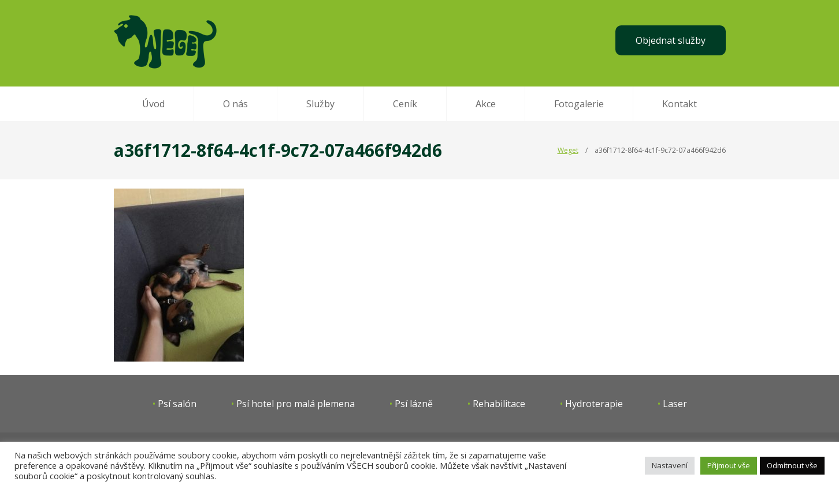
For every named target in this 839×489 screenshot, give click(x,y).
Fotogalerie (579, 103)
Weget (568, 150)
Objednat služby (671, 40)
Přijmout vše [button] (728, 465)
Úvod (153, 103)
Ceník (405, 103)
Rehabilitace (499, 403)
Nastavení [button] (670, 465)
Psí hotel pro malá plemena (295, 403)
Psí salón (177, 403)
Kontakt (679, 103)
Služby (320, 103)
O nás (235, 103)
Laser (675, 403)
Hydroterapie (594, 403)
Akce (486, 103)
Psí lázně (414, 403)
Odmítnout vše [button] (792, 465)
